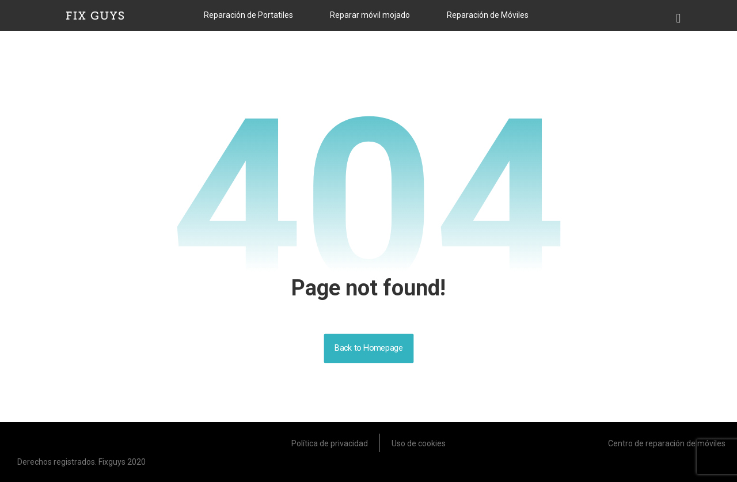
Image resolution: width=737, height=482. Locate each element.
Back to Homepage (368, 348)
